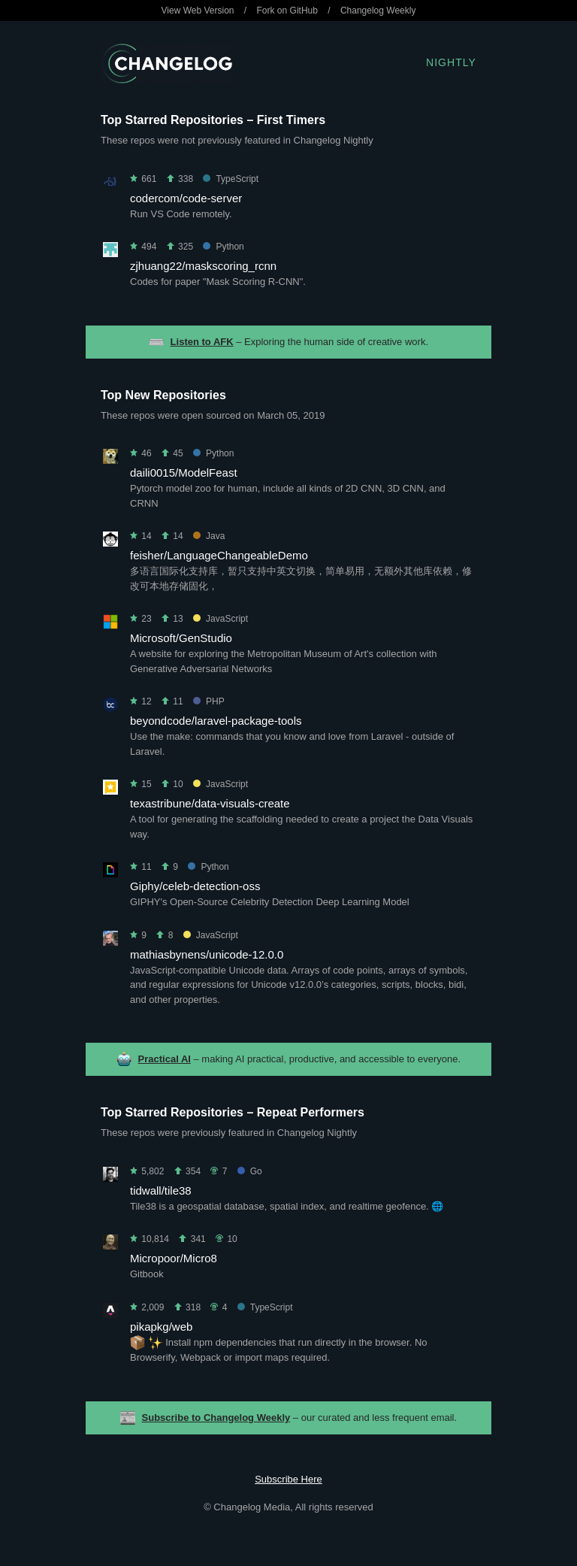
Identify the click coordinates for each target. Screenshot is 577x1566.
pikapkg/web (161, 1326)
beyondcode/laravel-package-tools (215, 720)
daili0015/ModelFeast (183, 472)
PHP (209, 701)
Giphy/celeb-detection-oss (195, 886)
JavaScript (220, 618)
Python (223, 246)
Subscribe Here (288, 1479)
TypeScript (230, 179)
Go (249, 1171)
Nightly (451, 62)
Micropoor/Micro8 (173, 1258)
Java (209, 536)
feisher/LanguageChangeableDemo (219, 555)
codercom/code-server (186, 198)
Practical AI (164, 1059)
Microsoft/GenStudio (181, 638)
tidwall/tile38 (161, 1190)
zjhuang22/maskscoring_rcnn (203, 265)
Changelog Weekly (378, 10)
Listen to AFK (202, 341)
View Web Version (198, 10)
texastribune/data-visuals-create (210, 803)
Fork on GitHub (287, 10)
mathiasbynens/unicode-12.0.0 (206, 954)
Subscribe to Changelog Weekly (216, 1417)
